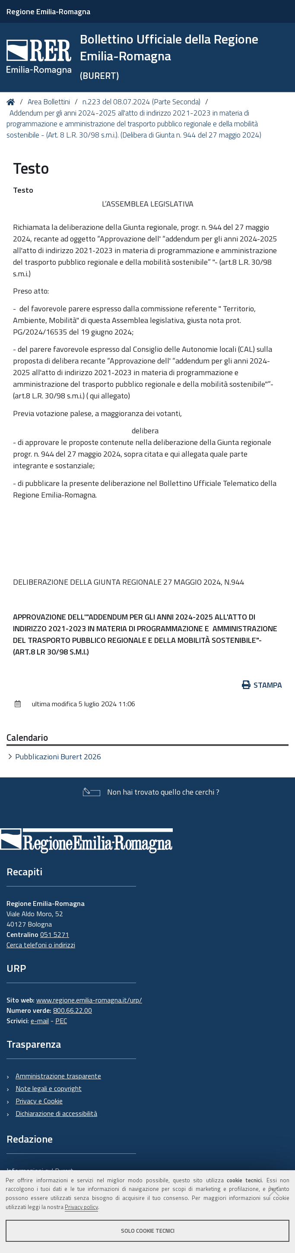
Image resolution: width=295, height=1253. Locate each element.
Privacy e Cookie (39, 1101)
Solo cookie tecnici (147, 1230)
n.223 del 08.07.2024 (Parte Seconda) (141, 101)
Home (12, 102)
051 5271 (54, 934)
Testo (23, 190)
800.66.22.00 (72, 1010)
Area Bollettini (49, 101)
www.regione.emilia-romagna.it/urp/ (89, 1000)
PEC (61, 1020)
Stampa (262, 685)
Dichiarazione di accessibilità (56, 1113)
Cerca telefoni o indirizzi (40, 945)
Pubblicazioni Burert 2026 (58, 756)
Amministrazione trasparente (58, 1076)
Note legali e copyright (49, 1088)
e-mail (40, 1020)
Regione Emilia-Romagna (48, 11)
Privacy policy (81, 1207)
